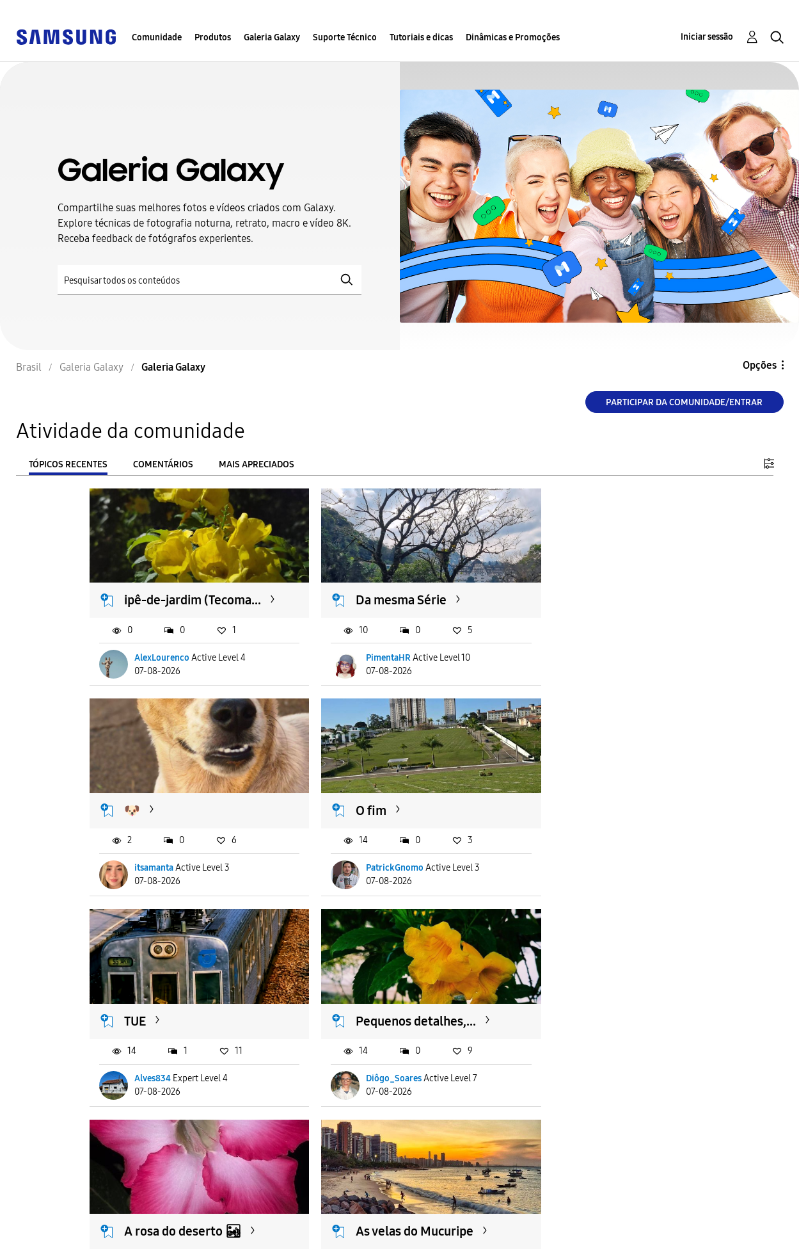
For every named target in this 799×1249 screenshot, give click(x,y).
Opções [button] (760, 365)
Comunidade (157, 37)
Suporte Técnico (345, 37)
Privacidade (64, 1233)
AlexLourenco (162, 664)
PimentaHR (367, 664)
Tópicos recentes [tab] (68, 464)
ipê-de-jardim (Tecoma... (163, 599)
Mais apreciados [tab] (256, 464)
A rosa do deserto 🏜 (183, 1009)
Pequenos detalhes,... (606, 808)
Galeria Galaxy (272, 37)
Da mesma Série (380, 591)
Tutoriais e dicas (421, 37)
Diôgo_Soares (584, 865)
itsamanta (576, 664)
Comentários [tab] (163, 464)
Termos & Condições (287, 1212)
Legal (251, 1233)
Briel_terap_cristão (174, 1067)
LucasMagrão (583, 1067)
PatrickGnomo (164, 865)
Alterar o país (476, 1222)
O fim (140, 808)
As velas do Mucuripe (394, 1009)
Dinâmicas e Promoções (513, 37)
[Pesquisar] (209, 280)
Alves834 (363, 865)
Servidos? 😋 (583, 1009)
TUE (346, 808)
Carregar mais (135, 1146)
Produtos (212, 37)
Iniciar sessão (707, 36)
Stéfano (360, 1067)
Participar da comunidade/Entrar (684, 402)
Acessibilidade (71, 1212)
